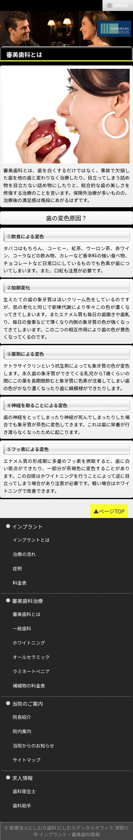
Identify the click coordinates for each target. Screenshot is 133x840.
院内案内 (22, 731)
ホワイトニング (29, 642)
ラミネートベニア (31, 671)
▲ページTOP (108, 511)
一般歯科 (22, 628)
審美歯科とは (27, 614)
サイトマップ (27, 759)
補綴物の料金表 (29, 685)
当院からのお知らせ (33, 745)
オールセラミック (31, 656)
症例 (17, 568)
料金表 (20, 582)
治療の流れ (24, 554)
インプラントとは (31, 539)
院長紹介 (22, 716)
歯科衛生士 (24, 791)
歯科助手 (22, 805)
